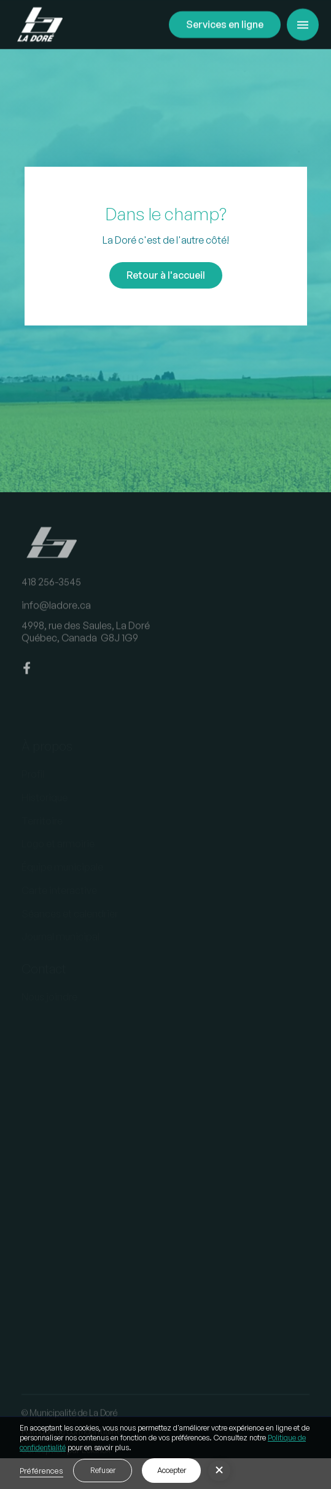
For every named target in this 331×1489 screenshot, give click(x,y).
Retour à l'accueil (166, 275)
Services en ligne (224, 24)
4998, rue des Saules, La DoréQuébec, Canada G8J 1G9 (85, 639)
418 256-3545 (51, 590)
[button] (303, 25)
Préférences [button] (41, 1470)
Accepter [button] (171, 1470)
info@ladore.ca (56, 613)
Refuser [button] (102, 1470)
